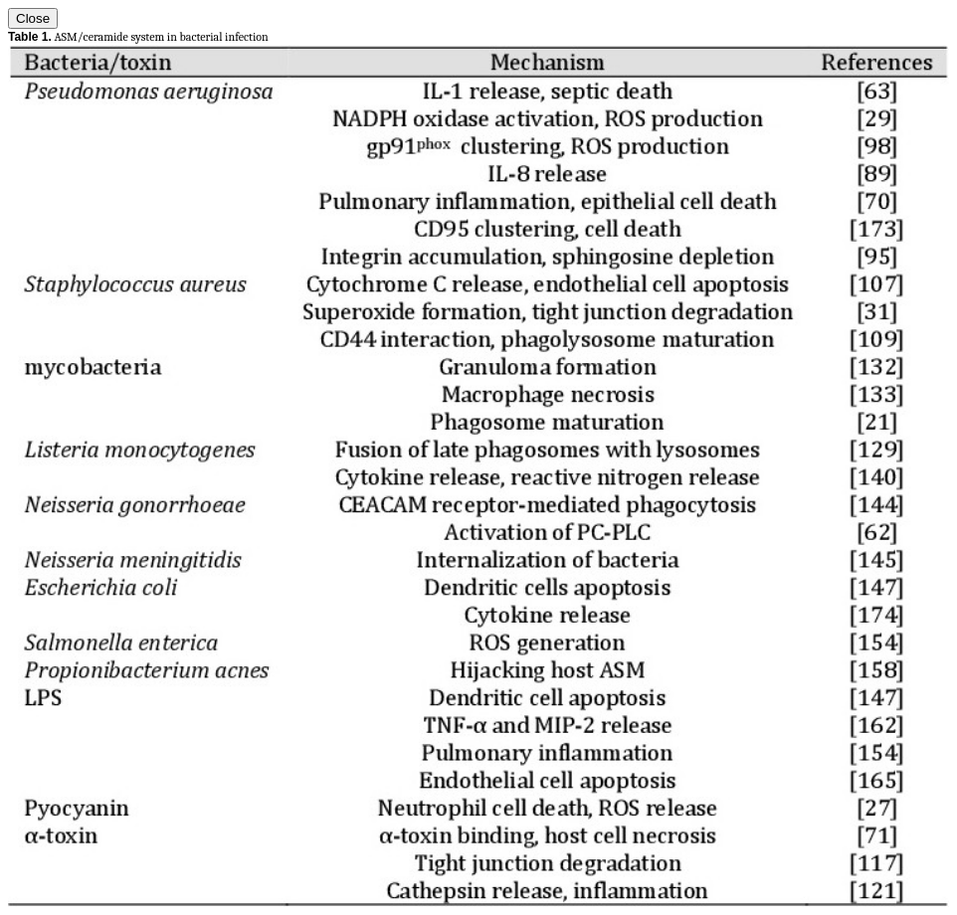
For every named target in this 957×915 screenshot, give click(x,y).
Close (33, 18)
